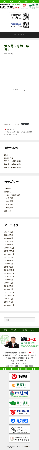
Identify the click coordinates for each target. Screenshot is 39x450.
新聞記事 (9, 207)
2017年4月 (8, 302)
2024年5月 (8, 235)
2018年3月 (8, 289)
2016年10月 (9, 305)
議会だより (10, 129)
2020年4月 (8, 241)
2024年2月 (8, 238)
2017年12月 (9, 292)
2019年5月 (8, 260)
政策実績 (9, 204)
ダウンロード (25, 124)
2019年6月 (8, 257)
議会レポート (9, 211)
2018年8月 (8, 279)
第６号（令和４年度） (11, 134)
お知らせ (7, 188)
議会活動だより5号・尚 (12, 124)
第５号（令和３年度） (13, 167)
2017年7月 (8, 299)
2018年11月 (9, 273)
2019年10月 (9, 254)
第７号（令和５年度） (13, 161)
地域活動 (9, 201)
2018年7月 (8, 283)
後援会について (28, 330)
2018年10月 (9, 276)
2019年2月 (8, 267)
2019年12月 (9, 248)
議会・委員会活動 (13, 195)
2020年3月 (8, 244)
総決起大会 (8, 158)
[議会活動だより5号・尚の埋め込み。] (19, 90)
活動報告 (7, 191)
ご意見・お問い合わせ (11, 330)
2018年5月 (8, 286)
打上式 (6, 154)
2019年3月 (8, 263)
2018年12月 (9, 270)
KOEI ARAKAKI (27, 446)
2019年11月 (9, 251)
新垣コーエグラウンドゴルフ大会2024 (19, 132)
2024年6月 (8, 232)
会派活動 (9, 198)
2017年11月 (9, 295)
